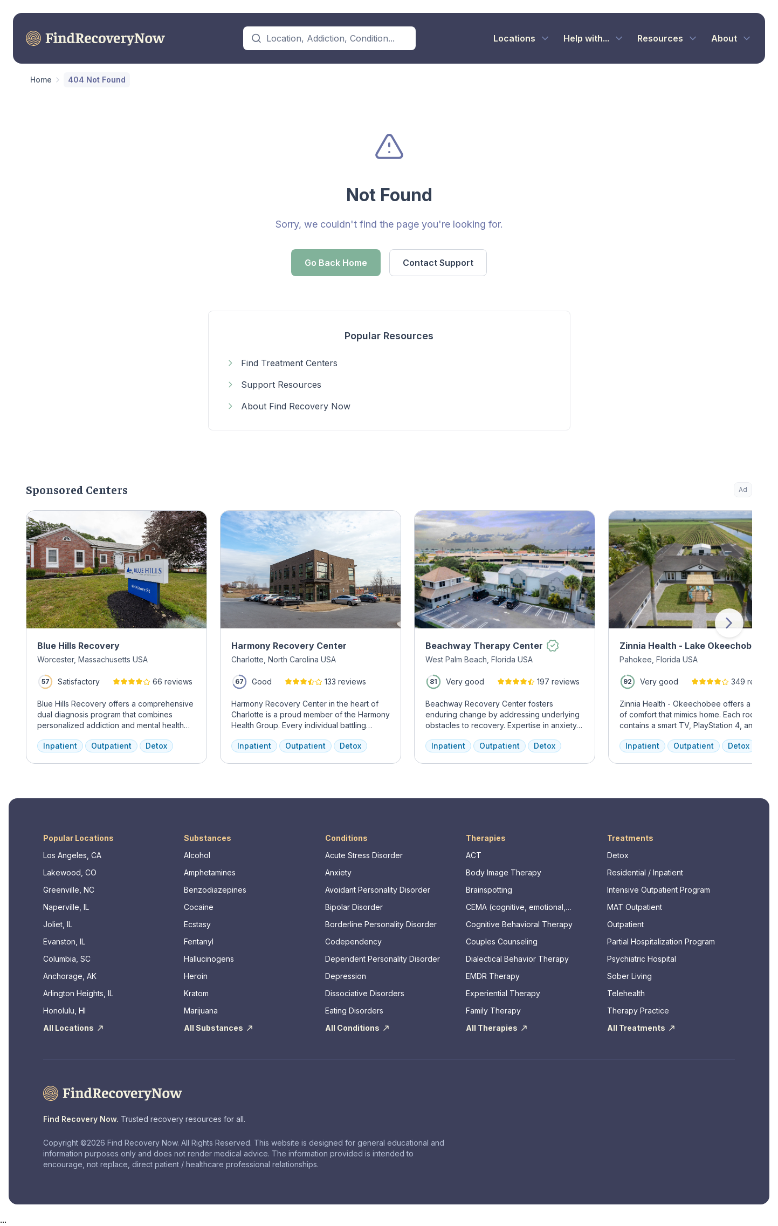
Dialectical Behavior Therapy (517, 958)
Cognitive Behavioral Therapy (519, 924)
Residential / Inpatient (645, 872)
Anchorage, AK (70, 976)
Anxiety (338, 872)
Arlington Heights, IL (78, 993)
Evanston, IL (64, 941)
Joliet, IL (57, 924)
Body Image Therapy (503, 872)
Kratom (196, 993)
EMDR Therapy (493, 976)
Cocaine (199, 907)
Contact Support (438, 262)
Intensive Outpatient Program (658, 889)
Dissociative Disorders (364, 993)
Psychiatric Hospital (641, 958)
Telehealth (626, 993)
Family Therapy (493, 1010)
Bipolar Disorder (354, 907)
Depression (345, 976)
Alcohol (197, 855)
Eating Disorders (354, 1010)
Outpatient (625, 924)
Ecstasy (197, 924)
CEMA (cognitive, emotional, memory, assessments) (516, 907)
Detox (618, 855)
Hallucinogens (209, 958)
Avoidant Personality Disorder (377, 889)
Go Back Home (336, 262)
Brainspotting (489, 889)
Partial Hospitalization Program (661, 941)
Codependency (353, 941)
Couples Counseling (502, 941)
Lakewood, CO (70, 872)
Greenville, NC (68, 889)
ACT (473, 855)
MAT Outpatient (634, 907)
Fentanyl (199, 941)
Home (41, 79)
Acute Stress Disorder (364, 855)
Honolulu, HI (64, 1010)
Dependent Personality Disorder (382, 958)
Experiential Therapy (503, 993)
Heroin (196, 976)
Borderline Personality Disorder (381, 924)
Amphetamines (210, 872)
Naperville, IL (66, 907)
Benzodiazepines (215, 889)
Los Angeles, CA (72, 855)
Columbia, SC (67, 958)
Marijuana (201, 1010)
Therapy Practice (638, 1010)
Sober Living (629, 976)
